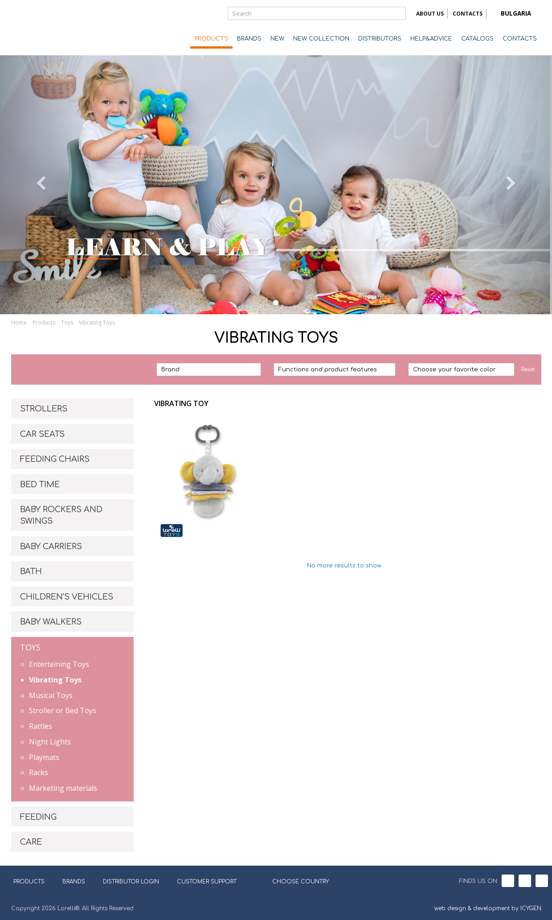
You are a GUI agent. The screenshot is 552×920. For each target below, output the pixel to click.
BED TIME (40, 484)
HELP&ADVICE (431, 39)
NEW (277, 39)
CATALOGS (477, 39)
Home (19, 322)
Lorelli (46, 28)
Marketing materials (63, 788)
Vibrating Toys (97, 322)
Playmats (44, 757)
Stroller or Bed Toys (62, 710)
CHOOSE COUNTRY (294, 881)
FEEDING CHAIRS (55, 459)
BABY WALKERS (51, 621)
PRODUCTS (211, 39)
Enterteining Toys (59, 664)
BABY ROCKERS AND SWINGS (61, 515)
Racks (38, 772)
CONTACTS (467, 13)
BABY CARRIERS (51, 546)
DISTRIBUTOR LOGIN (131, 882)
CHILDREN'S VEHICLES (66, 596)
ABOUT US (430, 13)
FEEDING (38, 817)
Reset (528, 369)
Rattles (40, 726)
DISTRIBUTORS (379, 39)
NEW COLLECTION (321, 39)
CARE (31, 842)
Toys (67, 322)
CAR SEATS (42, 434)
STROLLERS (43, 408)
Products (44, 322)
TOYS (30, 647)
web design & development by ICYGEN (487, 908)
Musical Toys (51, 695)
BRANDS (249, 39)
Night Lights (50, 742)
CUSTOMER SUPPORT (207, 882)
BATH (31, 571)
